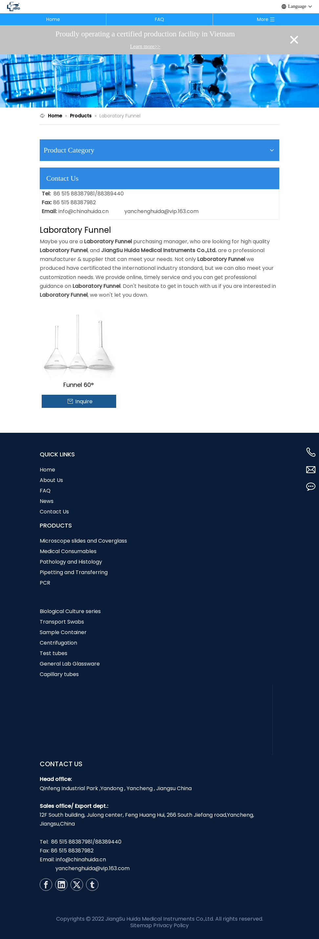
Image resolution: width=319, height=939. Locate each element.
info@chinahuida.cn (83, 211)
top (305, 911)
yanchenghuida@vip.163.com (161, 211)
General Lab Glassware (70, 664)
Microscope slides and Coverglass (83, 541)
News (46, 501)
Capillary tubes (59, 674)
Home (53, 19)
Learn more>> (145, 46)
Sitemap (141, 925)
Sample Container (63, 632)
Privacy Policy (171, 925)
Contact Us (54, 511)
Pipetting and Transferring (74, 572)
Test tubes (53, 653)
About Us (51, 480)
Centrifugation (58, 643)
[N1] (159, 81)
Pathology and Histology (71, 562)
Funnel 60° (78, 385)
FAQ (159, 19)
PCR (45, 583)
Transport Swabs (62, 622)
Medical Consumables (68, 551)
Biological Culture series (70, 611)
